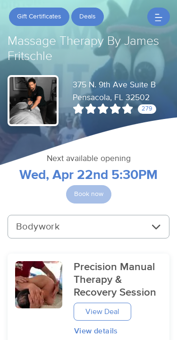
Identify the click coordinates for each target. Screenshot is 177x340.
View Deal (102, 311)
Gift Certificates (39, 16)
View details (96, 331)
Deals (87, 16)
